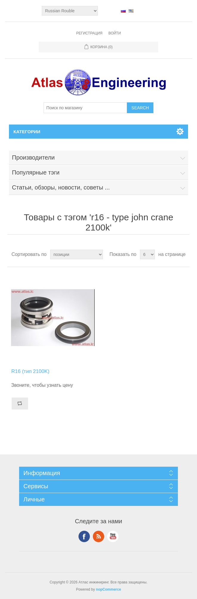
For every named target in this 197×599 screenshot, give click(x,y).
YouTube (112, 536)
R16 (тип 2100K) (30, 371)
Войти (114, 33)
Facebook (84, 536)
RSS (98, 536)
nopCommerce (108, 589)
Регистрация (89, 33)
